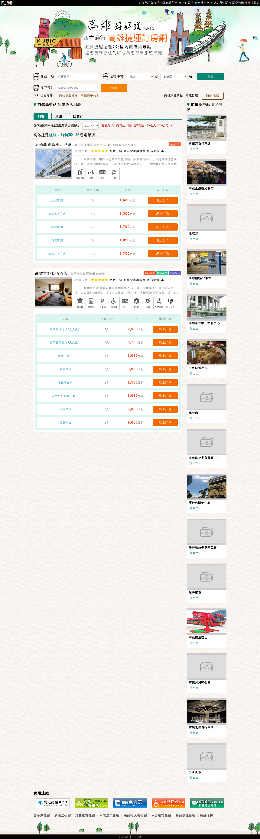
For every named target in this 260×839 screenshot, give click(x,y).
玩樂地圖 (236, 3)
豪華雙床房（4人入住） (65, 342)
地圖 (58, 116)
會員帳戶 (252, 3)
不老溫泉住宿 (109, 815)
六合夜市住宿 (161, 815)
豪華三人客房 (57, 253)
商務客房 (57, 240)
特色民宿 (186, 3)
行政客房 (65, 409)
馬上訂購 (162, 200)
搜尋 (210, 76)
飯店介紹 (116, 151)
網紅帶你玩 (219, 3)
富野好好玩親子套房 (65, 395)
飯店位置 (156, 151)
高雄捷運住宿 (185, 815)
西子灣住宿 (42, 815)
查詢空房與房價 (135, 151)
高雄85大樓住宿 (135, 815)
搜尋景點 (44, 88)
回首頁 (78, 116)
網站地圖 (213, 95)
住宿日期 (44, 76)
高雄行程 (206, 815)
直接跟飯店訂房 (166, 3)
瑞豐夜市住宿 (85, 815)
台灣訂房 (145, 3)
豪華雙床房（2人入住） (65, 329)
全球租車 (202, 3)
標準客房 (57, 226)
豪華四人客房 (57, 213)
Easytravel (135, 837)
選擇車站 (113, 76)
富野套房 (65, 422)
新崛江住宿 (62, 815)
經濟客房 (57, 200)
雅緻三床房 (65, 355)
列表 (41, 116)
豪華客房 (65, 369)
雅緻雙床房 (65, 382)
